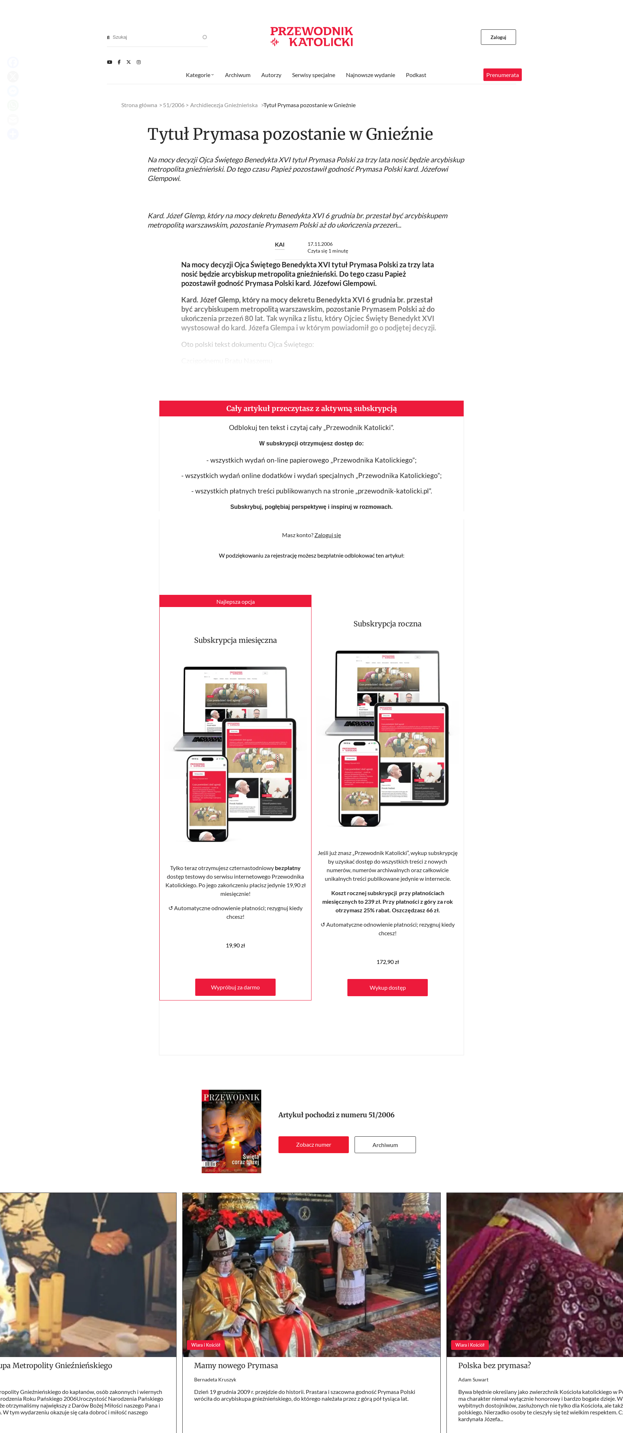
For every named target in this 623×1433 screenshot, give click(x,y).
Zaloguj (499, 37)
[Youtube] (109, 62)
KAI (280, 244)
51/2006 (382, 1115)
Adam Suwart (473, 1379)
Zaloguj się (327, 534)
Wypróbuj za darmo (235, 987)
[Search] (108, 37)
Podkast (416, 74)
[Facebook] (119, 62)
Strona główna (139, 104)
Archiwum (385, 1144)
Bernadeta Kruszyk (215, 1379)
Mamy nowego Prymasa (236, 1365)
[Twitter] (128, 62)
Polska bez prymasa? (494, 1365)
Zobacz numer (313, 1144)
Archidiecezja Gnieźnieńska (224, 104)
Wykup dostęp (388, 987)
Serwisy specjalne (313, 74)
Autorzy (271, 74)
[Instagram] (139, 62)
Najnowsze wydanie (370, 74)
